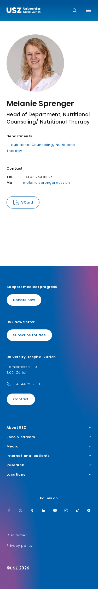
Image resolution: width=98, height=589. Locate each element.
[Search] (75, 10)
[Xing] (32, 511)
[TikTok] (77, 511)
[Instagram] (66, 511)
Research (49, 465)
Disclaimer (17, 535)
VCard (27, 202)
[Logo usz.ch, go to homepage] (24, 11)
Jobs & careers (49, 437)
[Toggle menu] (88, 10)
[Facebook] (9, 511)
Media (49, 446)
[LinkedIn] (43, 511)
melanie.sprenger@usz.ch (46, 182)
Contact (21, 399)
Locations (49, 474)
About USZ (49, 427)
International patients (49, 455)
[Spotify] (89, 511)
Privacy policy (20, 545)
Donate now (24, 299)
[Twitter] (20, 511)
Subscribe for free (29, 335)
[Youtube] (55, 511)
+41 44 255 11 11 (28, 384)
